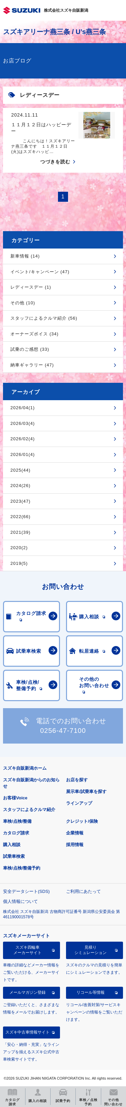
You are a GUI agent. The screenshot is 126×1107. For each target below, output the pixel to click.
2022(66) (20, 516)
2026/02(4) (22, 438)
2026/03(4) (22, 423)
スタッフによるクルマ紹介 (29, 809)
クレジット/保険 (82, 821)
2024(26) (20, 485)
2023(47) (20, 501)
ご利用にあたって (83, 891)
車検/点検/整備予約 (21, 868)
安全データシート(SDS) (26, 891)
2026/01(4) (22, 454)
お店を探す (77, 779)
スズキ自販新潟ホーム (25, 768)
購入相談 (11, 844)
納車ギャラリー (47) (32, 364)
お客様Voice (15, 797)
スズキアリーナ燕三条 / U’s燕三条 (54, 31)
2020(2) (19, 547)
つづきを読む (55, 161)
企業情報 (74, 832)
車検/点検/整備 (17, 821)
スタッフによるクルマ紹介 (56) (43, 318)
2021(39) (20, 532)
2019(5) (19, 563)
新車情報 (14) (25, 256)
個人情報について (20, 901)
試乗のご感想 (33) (29, 349)
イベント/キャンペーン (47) (39, 271)
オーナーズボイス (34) (34, 333)
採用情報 (74, 844)
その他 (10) (22, 302)
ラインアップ (79, 803)
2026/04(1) (22, 407)
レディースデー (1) (30, 287)
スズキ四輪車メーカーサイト (27, 950)
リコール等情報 (90, 992)
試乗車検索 (14, 856)
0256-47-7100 (63, 730)
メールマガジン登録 (27, 992)
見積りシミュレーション (90, 950)
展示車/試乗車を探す (86, 791)
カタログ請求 (16, 832)
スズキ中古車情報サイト (27, 1032)
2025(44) (20, 470)
